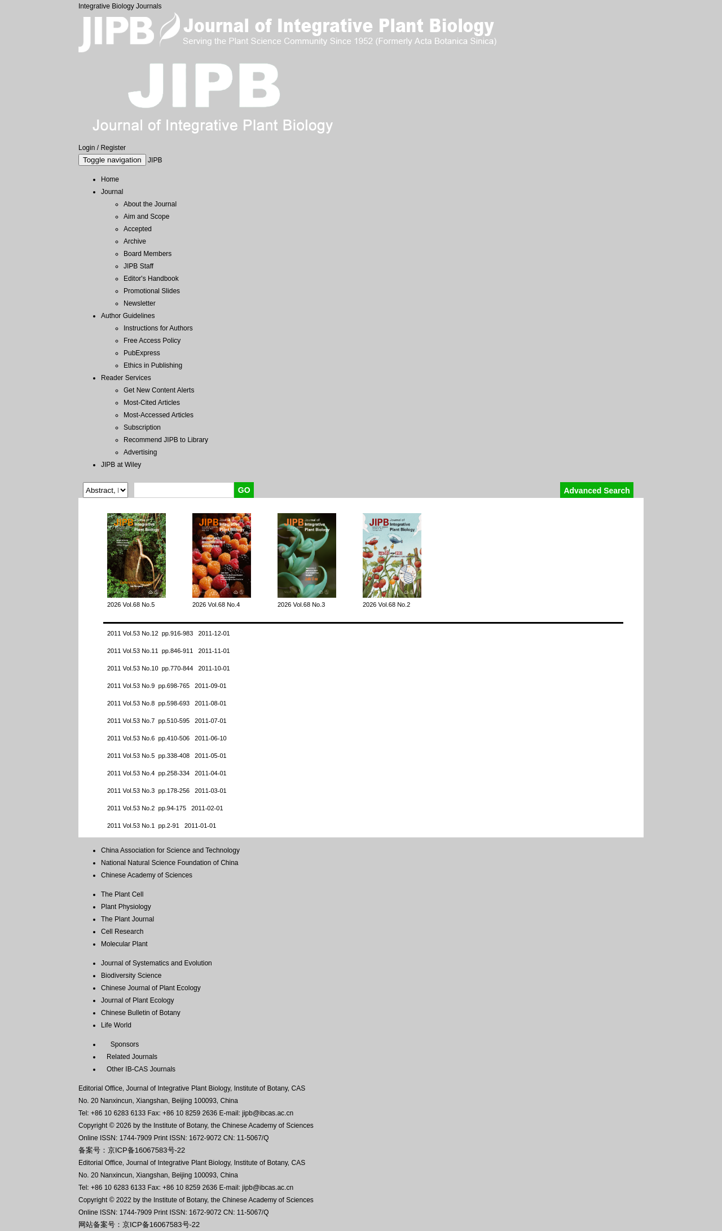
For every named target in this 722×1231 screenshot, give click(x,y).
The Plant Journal (127, 919)
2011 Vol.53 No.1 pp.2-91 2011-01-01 (161, 825)
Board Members (147, 254)
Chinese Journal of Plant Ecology (151, 988)
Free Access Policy (152, 341)
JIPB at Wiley (121, 465)
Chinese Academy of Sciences (146, 875)
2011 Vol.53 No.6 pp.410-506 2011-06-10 (167, 738)
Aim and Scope (146, 216)
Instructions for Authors (158, 328)
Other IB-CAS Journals (138, 1069)
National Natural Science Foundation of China (169, 863)
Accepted (138, 229)
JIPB (155, 160)
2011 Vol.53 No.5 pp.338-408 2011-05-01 (167, 755)
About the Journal (150, 204)
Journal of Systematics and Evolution (156, 963)
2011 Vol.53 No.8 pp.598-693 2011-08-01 (167, 703)
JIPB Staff (138, 266)
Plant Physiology (126, 907)
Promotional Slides (152, 291)
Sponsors (122, 1044)
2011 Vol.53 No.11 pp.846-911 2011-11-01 (168, 650)
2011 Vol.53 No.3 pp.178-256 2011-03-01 (167, 790)
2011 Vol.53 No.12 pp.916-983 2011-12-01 (168, 633)
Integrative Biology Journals (119, 6)
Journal (112, 192)
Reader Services (126, 378)
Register (113, 148)
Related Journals (130, 1057)
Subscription (142, 427)
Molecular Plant (124, 944)
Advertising (140, 452)
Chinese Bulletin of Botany (140, 1013)
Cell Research (122, 932)
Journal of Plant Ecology (137, 1000)
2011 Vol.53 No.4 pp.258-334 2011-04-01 (167, 773)
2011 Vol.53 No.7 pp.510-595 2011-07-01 (167, 720)
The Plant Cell (122, 894)
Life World (116, 1025)
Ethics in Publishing (153, 365)
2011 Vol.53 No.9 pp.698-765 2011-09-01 (167, 685)
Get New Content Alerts (159, 390)
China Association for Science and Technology (170, 850)
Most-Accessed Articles (158, 415)
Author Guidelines (128, 316)
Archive (135, 241)
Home (110, 179)
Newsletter (140, 303)
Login (86, 148)
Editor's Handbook (151, 279)
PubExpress (142, 353)
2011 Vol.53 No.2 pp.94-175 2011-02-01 (165, 808)
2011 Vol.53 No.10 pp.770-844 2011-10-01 (168, 668)
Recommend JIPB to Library (166, 440)
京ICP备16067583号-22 (146, 1150)
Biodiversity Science (131, 975)
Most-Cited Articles (152, 403)
